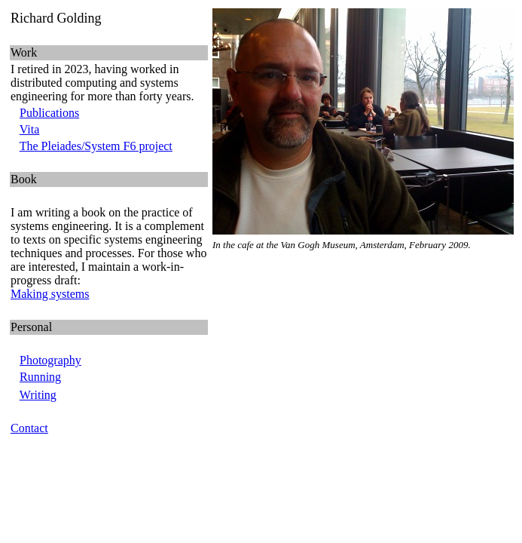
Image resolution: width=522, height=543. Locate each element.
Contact (29, 428)
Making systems (50, 293)
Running (40, 376)
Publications (49, 112)
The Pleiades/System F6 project (96, 146)
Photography (50, 360)
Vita (30, 129)
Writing (38, 394)
